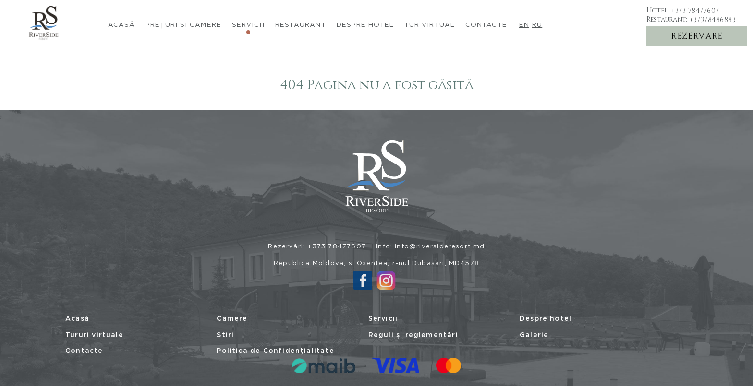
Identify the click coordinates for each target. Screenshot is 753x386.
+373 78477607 (695, 10)
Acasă (121, 24)
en (524, 24)
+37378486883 (713, 19)
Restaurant (300, 24)
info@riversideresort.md (440, 246)
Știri (225, 335)
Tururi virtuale (94, 335)
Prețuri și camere (183, 24)
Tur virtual (429, 24)
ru (537, 24)
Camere (232, 318)
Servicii (248, 24)
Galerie (534, 335)
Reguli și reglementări (413, 335)
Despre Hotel (365, 24)
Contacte (486, 24)
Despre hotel (545, 318)
